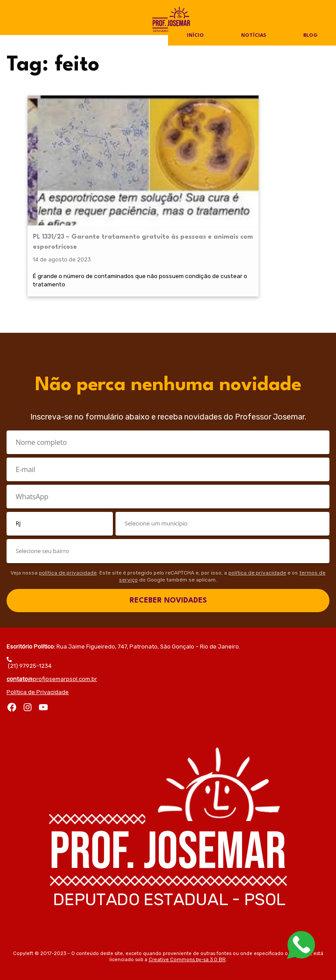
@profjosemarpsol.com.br (52, 662)
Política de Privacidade (38, 675)
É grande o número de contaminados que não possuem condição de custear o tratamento (61, 250)
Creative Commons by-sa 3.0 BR (187, 942)
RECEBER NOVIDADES (168, 583)
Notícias (253, 36)
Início (195, 36)
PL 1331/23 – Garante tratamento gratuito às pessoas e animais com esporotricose (62, 175)
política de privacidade (68, 556)
